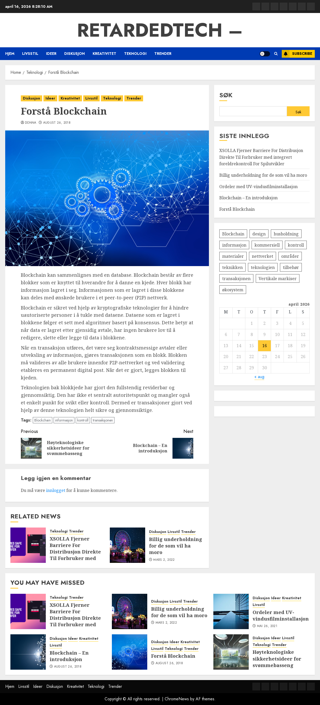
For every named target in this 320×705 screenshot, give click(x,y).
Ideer (51, 53)
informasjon (64, 420)
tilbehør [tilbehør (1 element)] (291, 267)
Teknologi (135, 53)
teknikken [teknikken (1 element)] (232, 267)
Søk (226, 95)
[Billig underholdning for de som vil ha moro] (127, 545)
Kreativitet (104, 53)
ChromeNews (177, 699)
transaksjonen (103, 420)
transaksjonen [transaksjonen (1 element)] (236, 278)
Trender (162, 53)
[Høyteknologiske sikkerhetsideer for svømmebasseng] (231, 652)
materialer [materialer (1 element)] (233, 256)
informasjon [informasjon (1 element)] (234, 245)
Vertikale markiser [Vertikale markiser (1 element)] (278, 278)
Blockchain (42, 420)
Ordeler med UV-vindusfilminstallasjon (258, 186)
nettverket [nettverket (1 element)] (262, 256)
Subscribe (297, 54)
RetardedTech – (160, 30)
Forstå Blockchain (237, 209)
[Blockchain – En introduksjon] (28, 652)
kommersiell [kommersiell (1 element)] (267, 245)
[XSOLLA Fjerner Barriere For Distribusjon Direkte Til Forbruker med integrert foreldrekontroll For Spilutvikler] (28, 545)
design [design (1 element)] (259, 234)
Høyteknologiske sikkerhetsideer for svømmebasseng (277, 658)
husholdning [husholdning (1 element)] (286, 234)
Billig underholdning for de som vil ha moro (175, 545)
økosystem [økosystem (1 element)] (232, 290)
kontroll (82, 420)
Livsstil (30, 53)
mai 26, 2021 (267, 626)
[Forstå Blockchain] (129, 652)
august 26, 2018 (57, 123)
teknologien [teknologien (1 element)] (263, 267)
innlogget (55, 490)
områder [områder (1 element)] (290, 256)
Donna (30, 123)
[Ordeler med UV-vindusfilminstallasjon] (231, 611)
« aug (259, 377)
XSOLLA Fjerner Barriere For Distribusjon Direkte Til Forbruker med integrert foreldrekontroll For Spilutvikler (75, 558)
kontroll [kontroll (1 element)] (296, 245)
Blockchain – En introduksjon (248, 198)
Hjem (9, 53)
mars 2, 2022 (164, 560)
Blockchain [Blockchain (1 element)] (233, 234)
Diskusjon (74, 53)
